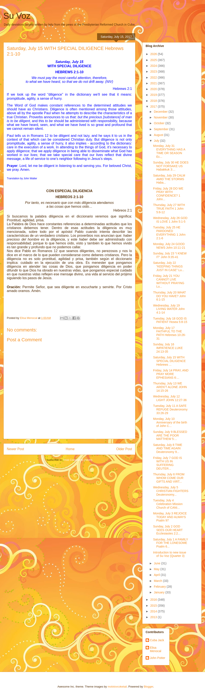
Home (70, 449)
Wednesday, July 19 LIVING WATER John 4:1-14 (169, 309)
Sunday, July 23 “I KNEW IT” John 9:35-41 (170, 255)
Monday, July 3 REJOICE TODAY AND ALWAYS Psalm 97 (170, 517)
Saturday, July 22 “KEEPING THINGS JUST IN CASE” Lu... (168, 266)
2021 (154, 83)
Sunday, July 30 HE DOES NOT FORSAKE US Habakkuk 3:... (170, 166)
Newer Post (15, 449)
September (161, 129)
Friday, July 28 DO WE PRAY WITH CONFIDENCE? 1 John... (168, 194)
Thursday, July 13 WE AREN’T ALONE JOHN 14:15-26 (170, 387)
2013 (154, 617)
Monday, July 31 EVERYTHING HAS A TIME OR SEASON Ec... (169, 151)
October (159, 123)
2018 (154, 100)
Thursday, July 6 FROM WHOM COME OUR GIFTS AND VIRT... (168, 478)
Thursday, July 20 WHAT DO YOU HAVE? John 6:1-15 (169, 296)
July (157, 140)
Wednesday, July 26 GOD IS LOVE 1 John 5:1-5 (170, 219)
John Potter (157, 658)
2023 (154, 71)
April (157, 575)
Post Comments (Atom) (77, 459)
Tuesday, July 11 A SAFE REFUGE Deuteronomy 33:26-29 (170, 409)
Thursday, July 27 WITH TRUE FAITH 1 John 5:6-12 (169, 208)
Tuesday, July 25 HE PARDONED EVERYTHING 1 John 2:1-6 (169, 233)
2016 (154, 599)
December (161, 111)
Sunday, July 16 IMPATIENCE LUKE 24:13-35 (168, 348)
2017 (154, 106)
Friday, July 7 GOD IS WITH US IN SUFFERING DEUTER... (167, 463)
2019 (154, 94)
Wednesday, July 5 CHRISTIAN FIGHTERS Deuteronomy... (170, 491)
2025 (154, 60)
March (158, 581)
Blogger (148, 686)
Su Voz (17, 15)
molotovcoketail (117, 686)
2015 (154, 605)
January (159, 592)
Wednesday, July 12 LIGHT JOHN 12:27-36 (170, 398)
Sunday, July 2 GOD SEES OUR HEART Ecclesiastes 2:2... (168, 530)
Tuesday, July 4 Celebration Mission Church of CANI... (168, 504)
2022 (154, 77)
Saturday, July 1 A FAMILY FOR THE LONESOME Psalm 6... (170, 543)
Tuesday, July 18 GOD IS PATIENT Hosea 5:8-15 (170, 320)
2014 (154, 611)
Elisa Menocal (155, 649)
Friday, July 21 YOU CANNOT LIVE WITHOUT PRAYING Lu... (168, 281)
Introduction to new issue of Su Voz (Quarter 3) (169, 554)
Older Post (124, 449)
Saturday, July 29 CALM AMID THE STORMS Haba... (169, 179)
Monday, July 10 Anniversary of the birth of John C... (170, 422)
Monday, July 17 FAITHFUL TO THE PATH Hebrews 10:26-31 (169, 333)
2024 (154, 65)
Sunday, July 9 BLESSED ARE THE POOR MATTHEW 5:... (170, 435)
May (157, 569)
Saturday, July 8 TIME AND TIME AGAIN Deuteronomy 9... (167, 448)
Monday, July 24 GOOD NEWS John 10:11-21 (169, 245)
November (161, 117)
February (160, 586)
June (157, 563)
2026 (154, 54)
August (159, 135)
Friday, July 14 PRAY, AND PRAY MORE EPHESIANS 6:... (171, 374)
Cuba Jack (157, 640)
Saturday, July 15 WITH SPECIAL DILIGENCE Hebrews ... (169, 361)
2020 (154, 89)
